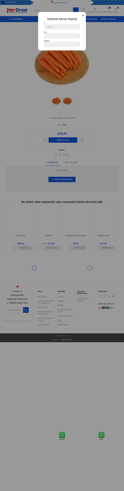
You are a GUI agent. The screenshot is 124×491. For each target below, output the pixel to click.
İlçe (45, 32)
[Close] (83, 15)
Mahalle (46, 41)
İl (44, 23)
